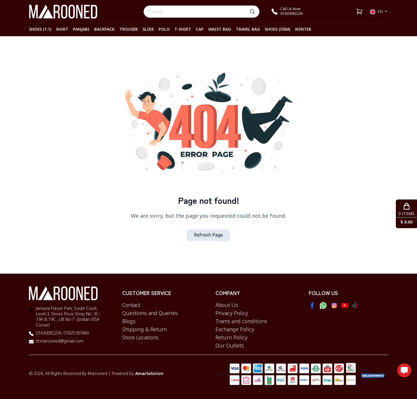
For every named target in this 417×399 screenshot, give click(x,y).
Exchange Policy (234, 329)
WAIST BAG (219, 29)
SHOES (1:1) (40, 29)
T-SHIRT (182, 29)
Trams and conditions (241, 321)
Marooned (97, 374)
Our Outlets (229, 346)
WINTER (303, 29)
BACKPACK (104, 29)
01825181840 (75, 333)
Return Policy (231, 337)
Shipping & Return (144, 329)
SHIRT (62, 29)
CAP (200, 29)
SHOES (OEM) (277, 29)
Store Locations (140, 337)
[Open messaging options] (404, 370)
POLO (164, 29)
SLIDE (148, 29)
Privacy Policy (231, 313)
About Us (226, 305)
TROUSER (128, 29)
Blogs (129, 321)
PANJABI (81, 29)
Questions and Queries (150, 313)
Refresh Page (208, 235)
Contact (131, 305)
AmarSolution (149, 374)
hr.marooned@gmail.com (59, 341)
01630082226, (49, 333)
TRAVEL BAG (248, 29)
